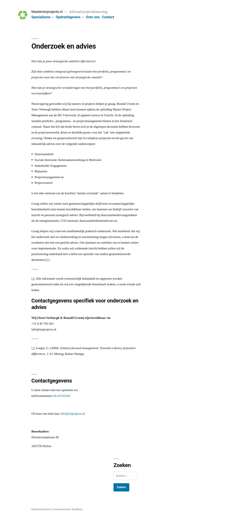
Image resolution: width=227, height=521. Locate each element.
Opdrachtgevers (68, 17)
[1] (48, 260)
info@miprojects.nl (72, 414)
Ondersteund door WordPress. (68, 509)
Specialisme (40, 17)
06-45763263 (61, 396)
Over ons (93, 17)
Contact (108, 17)
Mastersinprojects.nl (47, 12)
